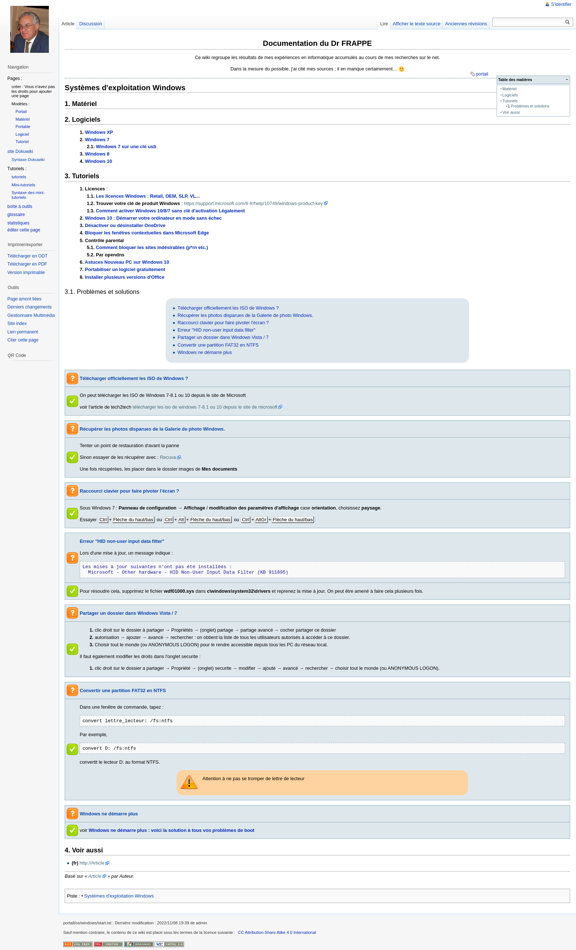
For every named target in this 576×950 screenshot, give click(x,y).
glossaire (16, 214)
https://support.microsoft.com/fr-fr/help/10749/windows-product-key (253, 203)
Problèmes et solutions (530, 106)
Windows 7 (97, 139)
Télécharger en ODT (27, 256)
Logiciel (22, 134)
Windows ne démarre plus (204, 352)
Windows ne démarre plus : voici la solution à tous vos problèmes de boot (171, 830)
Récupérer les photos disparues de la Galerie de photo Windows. (245, 315)
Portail (21, 111)
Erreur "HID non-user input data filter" (216, 330)
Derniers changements (29, 307)
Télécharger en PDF (27, 264)
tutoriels (18, 177)
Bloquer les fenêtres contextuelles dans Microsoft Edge (147, 232)
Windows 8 (97, 154)
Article (94, 876)
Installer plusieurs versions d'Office (124, 277)
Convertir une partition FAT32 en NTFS (218, 345)
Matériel (509, 89)
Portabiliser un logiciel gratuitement (125, 269)
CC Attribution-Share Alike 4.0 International (277, 932)
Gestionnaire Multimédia (31, 315)
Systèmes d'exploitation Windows (119, 896)
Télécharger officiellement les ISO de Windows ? (228, 308)
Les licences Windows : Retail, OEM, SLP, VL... (148, 196)
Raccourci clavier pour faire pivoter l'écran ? (223, 322)
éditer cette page (23, 230)
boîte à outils (19, 206)
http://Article (92, 863)
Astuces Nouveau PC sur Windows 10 (127, 262)
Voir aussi (510, 112)
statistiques (18, 223)
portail (482, 74)
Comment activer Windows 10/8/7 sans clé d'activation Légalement (170, 210)
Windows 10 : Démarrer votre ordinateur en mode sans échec (153, 218)
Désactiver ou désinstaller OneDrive (125, 225)
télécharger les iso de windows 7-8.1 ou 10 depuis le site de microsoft (205, 407)
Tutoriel (22, 141)
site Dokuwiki (20, 151)
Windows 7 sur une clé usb (126, 146)
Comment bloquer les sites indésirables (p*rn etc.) (152, 247)
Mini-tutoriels (23, 185)
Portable (22, 126)
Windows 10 (98, 161)
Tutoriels (510, 101)
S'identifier (561, 4)
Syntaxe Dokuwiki (27, 159)
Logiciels (510, 95)
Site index (17, 323)
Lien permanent (22, 332)
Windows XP (99, 132)
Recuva (168, 457)
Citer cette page (23, 340)
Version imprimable (26, 272)
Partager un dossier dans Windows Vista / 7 (223, 337)
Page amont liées (24, 299)
